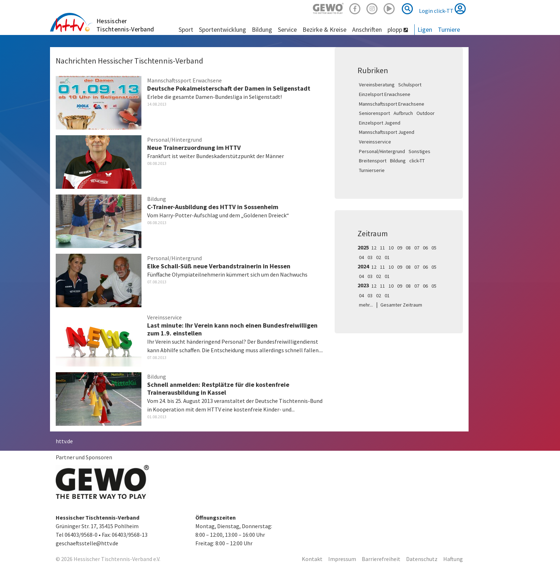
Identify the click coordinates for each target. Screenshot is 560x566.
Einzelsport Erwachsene (384, 94)
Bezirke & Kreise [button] (324, 29)
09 (399, 247)
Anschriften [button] (367, 29)
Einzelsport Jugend (379, 123)
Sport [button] (186, 29)
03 (370, 257)
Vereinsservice (375, 141)
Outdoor (425, 113)
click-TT (417, 160)
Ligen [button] (425, 29)
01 (387, 257)
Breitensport (372, 160)
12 (373, 247)
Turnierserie (372, 170)
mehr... (366, 305)
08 (408, 247)
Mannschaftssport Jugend (386, 132)
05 (433, 247)
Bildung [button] (262, 29)
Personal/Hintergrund (382, 151)
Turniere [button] (449, 29)
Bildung (398, 160)
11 (382, 247)
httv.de (64, 441)
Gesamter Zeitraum (401, 305)
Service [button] (287, 29)
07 (416, 247)
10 (391, 247)
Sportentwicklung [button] (222, 29)
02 (378, 257)
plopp (398, 29)
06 (425, 247)
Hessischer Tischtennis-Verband (125, 25)
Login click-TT (442, 8)
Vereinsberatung (377, 84)
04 (361, 257)
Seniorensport (374, 113)
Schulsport (409, 84)
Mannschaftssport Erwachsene (391, 104)
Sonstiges (419, 151)
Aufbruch (403, 113)
